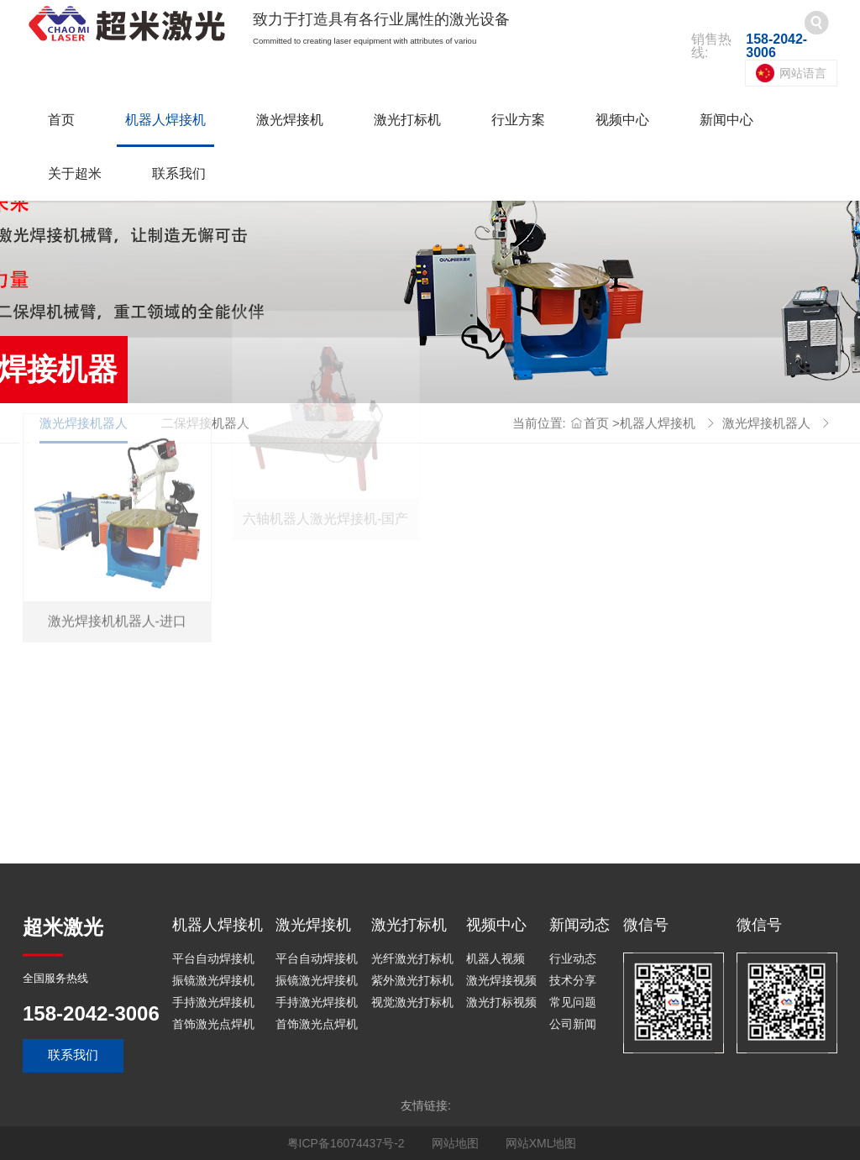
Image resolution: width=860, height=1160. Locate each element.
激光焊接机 (289, 120)
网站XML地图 (541, 1143)
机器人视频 (495, 958)
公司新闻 (572, 1024)
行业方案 (518, 120)
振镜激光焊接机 (213, 980)
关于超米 (75, 173)
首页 (61, 120)
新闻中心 (726, 120)
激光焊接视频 (501, 980)
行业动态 (572, 958)
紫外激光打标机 (412, 980)
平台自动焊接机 (213, 958)
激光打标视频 (501, 1002)
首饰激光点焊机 (213, 1024)
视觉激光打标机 (412, 1002)
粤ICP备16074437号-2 (346, 1143)
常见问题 (572, 1002)
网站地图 (455, 1143)
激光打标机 (407, 120)
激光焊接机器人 (766, 423)
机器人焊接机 (165, 120)
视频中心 (622, 120)
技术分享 (572, 980)
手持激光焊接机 (213, 1002)
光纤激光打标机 (412, 958)
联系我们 (179, 173)
